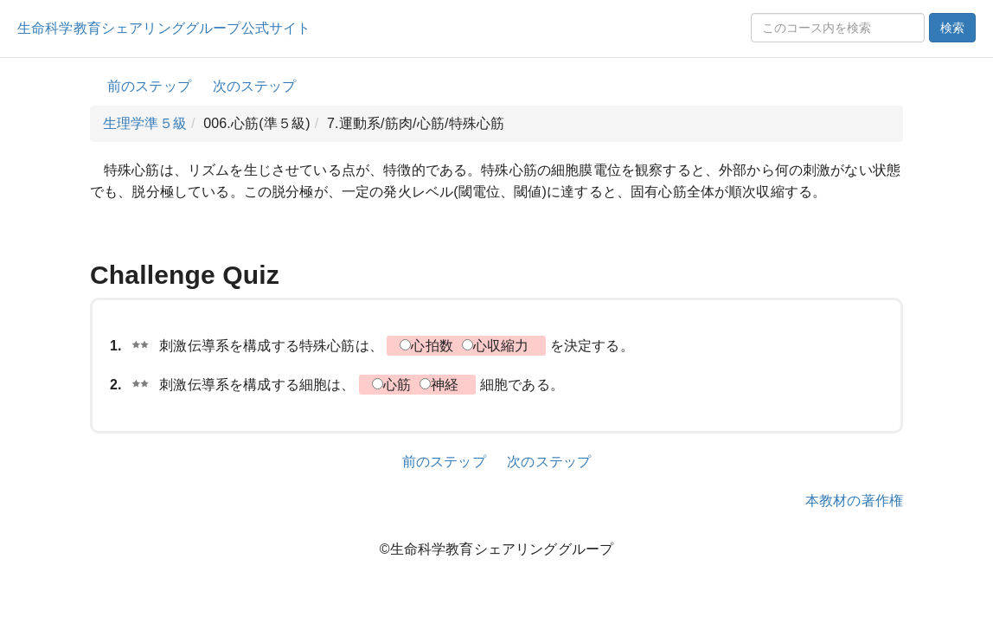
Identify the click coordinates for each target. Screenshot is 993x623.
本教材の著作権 (854, 500)
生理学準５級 (145, 123)
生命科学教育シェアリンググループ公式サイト (164, 28)
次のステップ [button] (255, 86)
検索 (952, 28)
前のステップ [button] (149, 86)
